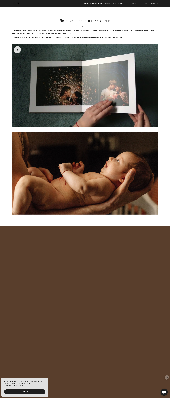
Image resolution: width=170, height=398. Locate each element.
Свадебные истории (96, 3)
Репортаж (120, 3)
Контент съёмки (143, 3)
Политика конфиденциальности (14, 386)
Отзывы (127, 3)
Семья (114, 3)
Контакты (134, 3)
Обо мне (86, 3)
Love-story (107, 3)
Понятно (25, 392)
